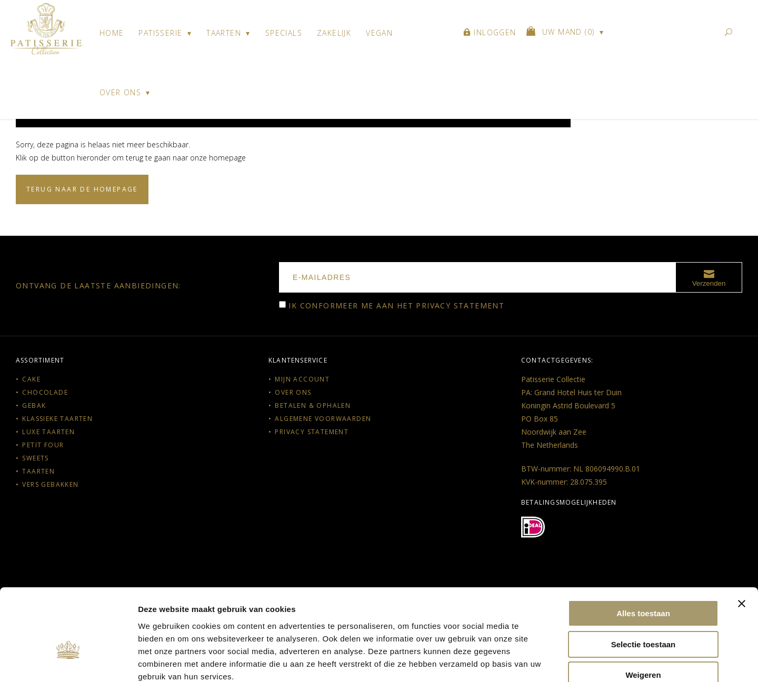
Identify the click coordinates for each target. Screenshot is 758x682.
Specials (283, 33)
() (561, 32)
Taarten (223, 33)
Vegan (379, 33)
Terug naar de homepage (82, 189)
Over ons (120, 92)
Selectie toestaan (643, 584)
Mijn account (302, 379)
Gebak (34, 405)
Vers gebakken (50, 484)
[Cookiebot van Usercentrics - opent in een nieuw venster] (68, 661)
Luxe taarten (48, 431)
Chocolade (45, 392)
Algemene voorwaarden (323, 418)
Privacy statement (460, 305)
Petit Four (43, 444)
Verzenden (709, 277)
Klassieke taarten (57, 418)
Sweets (35, 458)
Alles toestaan (643, 553)
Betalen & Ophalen (313, 405)
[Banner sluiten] (741, 543)
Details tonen (569, 661)
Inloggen (489, 33)
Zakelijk (334, 33)
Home (111, 33)
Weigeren (643, 614)
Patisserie (160, 33)
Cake (31, 379)
